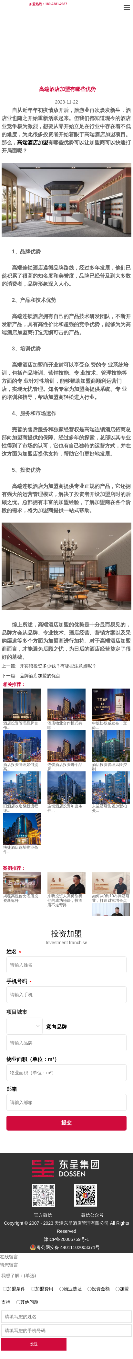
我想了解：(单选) (18, 1275)
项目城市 (16, 1012)
